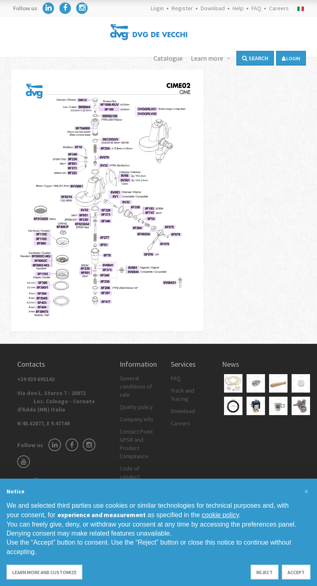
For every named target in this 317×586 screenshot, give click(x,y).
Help (238, 8)
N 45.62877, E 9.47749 (43, 423)
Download (213, 8)
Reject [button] (264, 572)
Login (157, 8)
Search (255, 58)
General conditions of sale (136, 386)
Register (182, 8)
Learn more (207, 58)
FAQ (256, 8)
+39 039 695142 (35, 379)
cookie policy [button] (220, 514)
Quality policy (136, 407)
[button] (306, 491)
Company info (136, 419)
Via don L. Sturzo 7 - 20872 (56, 401)
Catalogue (168, 58)
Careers (279, 8)
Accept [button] (296, 572)
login (291, 58)
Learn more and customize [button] (44, 572)
